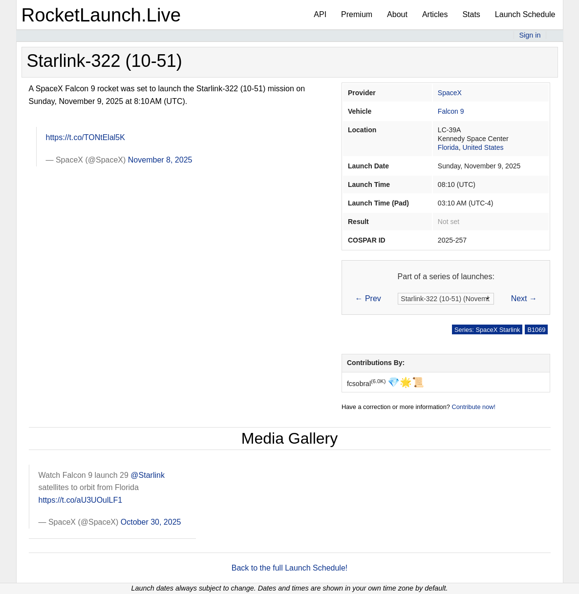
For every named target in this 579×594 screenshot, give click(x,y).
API (320, 14)
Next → (524, 298)
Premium (356, 14)
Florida (448, 147)
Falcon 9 (451, 111)
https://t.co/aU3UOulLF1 (81, 500)
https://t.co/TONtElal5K (85, 137)
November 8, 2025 (160, 160)
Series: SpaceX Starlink (487, 329)
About (397, 14)
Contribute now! (473, 406)
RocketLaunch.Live (101, 14)
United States (482, 147)
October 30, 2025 (151, 522)
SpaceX (450, 93)
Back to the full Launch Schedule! (290, 568)
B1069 (536, 329)
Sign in (529, 35)
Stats (471, 14)
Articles (435, 14)
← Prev (368, 298)
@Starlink (147, 475)
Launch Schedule (525, 14)
